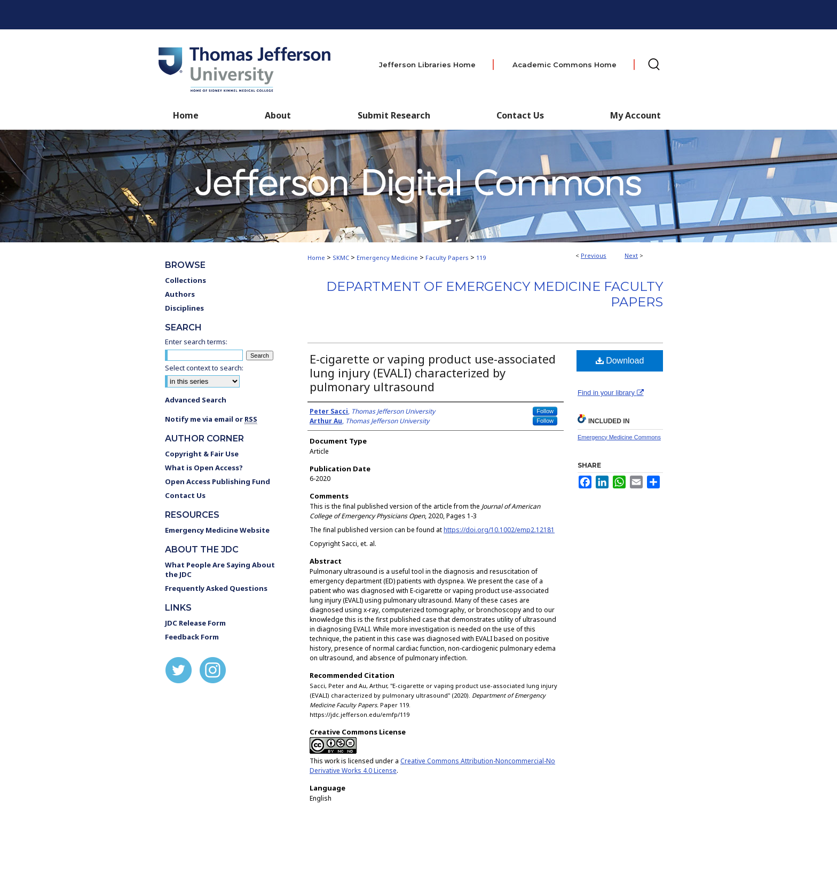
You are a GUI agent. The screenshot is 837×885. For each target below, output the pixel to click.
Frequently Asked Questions (216, 588)
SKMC (341, 258)
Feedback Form (192, 637)
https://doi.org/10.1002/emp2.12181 (499, 529)
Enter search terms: (196, 341)
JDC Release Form (195, 623)
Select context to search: (204, 368)
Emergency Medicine (387, 258)
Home (316, 258)
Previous (593, 255)
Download (620, 360)
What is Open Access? (204, 467)
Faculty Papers (447, 258)
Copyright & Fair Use (202, 454)
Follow (545, 411)
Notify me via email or (211, 419)
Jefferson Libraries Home (427, 64)
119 (481, 258)
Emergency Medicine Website (217, 530)
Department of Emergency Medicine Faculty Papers (494, 294)
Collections (185, 280)
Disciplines (184, 308)
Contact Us (520, 115)
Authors (180, 294)
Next (631, 255)
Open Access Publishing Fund (217, 481)
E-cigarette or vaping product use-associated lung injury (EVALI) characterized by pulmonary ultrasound (433, 372)
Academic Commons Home (564, 64)
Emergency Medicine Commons (619, 437)
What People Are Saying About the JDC (220, 569)
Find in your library (611, 393)
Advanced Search (195, 400)
